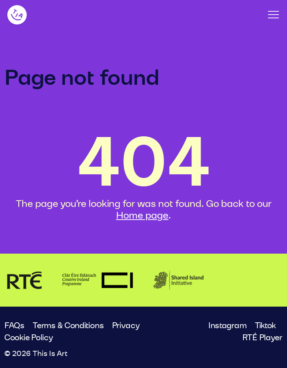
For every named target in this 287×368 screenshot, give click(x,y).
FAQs (14, 326)
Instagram (227, 326)
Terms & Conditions (68, 326)
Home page (142, 215)
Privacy (126, 326)
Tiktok (265, 326)
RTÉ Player (262, 338)
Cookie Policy (28, 338)
